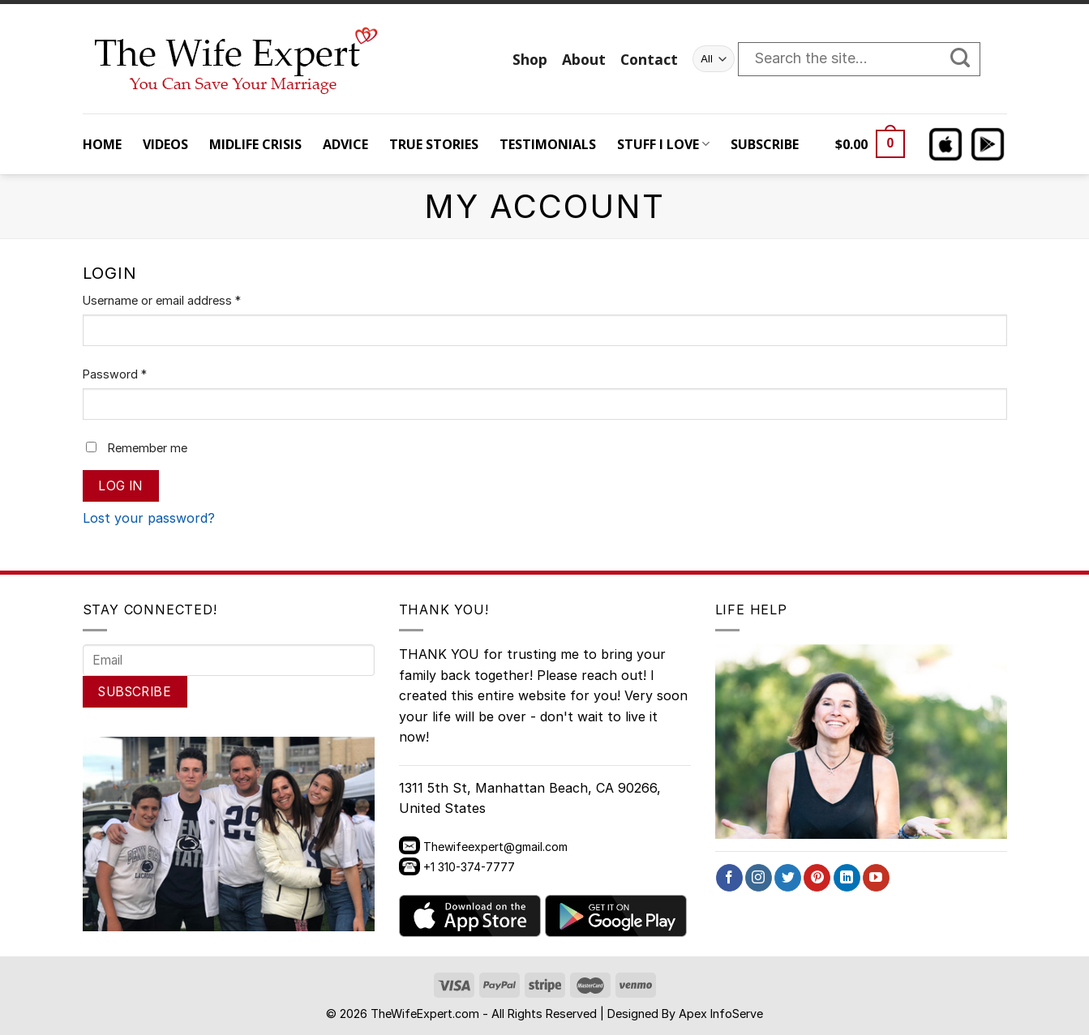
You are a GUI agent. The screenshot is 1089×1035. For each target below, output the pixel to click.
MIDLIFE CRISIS (255, 144)
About (584, 59)
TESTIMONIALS (547, 144)
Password (115, 374)
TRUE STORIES (433, 144)
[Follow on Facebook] (729, 878)
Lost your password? (149, 518)
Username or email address (162, 300)
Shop (529, 59)
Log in (120, 486)
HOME (102, 144)
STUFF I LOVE (663, 144)
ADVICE (345, 144)
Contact (649, 59)
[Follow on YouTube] (876, 878)
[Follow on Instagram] (758, 878)
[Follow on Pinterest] (817, 878)
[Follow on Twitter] (787, 878)
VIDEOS (165, 144)
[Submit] (968, 59)
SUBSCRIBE (765, 144)
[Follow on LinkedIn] (847, 878)
